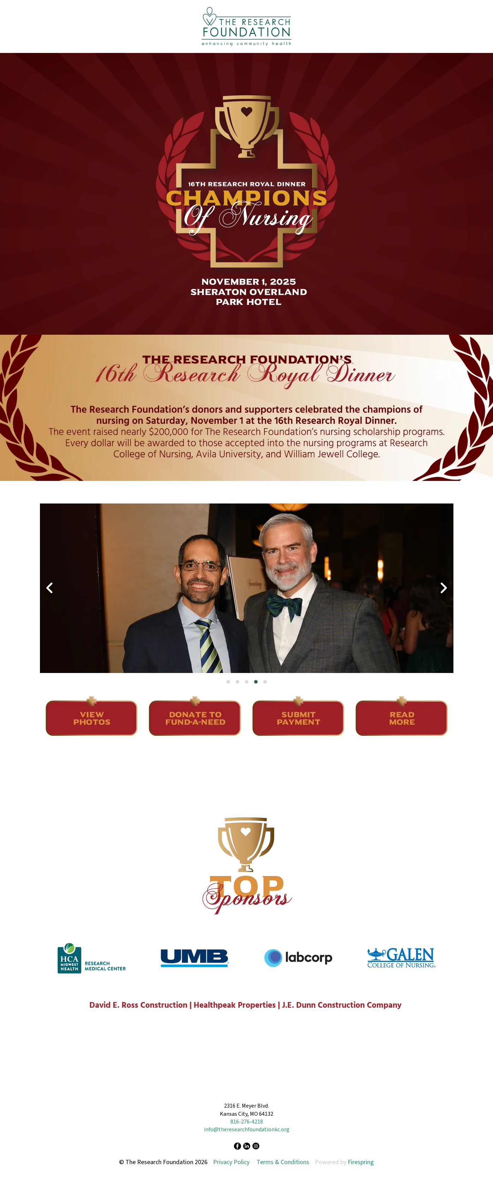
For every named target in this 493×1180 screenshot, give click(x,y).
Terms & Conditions (283, 1162)
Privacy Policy (231, 1162)
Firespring (361, 1162)
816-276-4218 (246, 1122)
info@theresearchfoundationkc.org (246, 1129)
